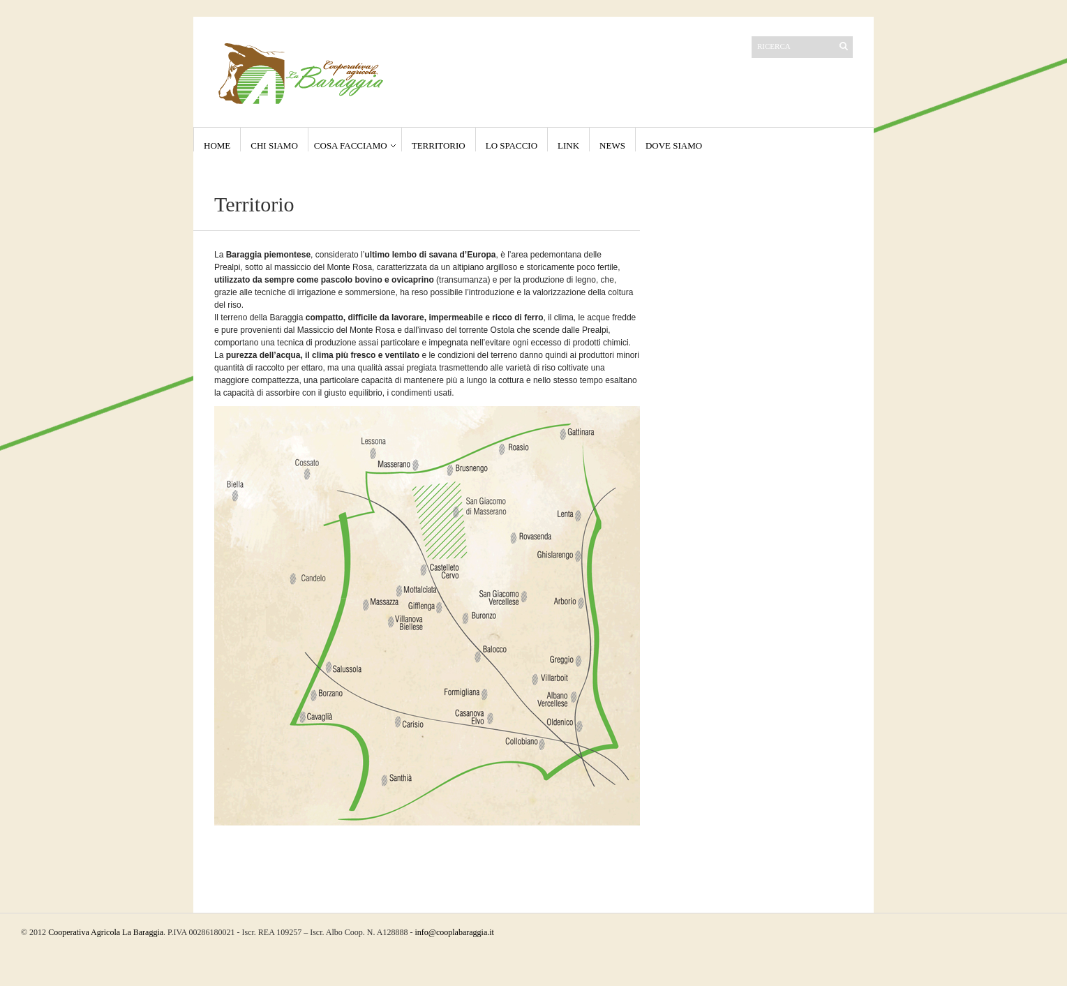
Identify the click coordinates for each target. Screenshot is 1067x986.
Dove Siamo (674, 145)
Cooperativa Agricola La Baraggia (105, 932)
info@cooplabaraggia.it (454, 932)
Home (217, 145)
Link (568, 145)
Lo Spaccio (511, 145)
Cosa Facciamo (350, 145)
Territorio (438, 145)
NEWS (612, 145)
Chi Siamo (274, 145)
